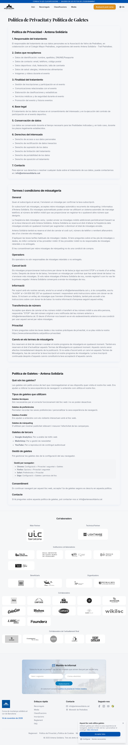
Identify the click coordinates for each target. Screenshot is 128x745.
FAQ (35, 724)
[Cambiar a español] (122, 7)
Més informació (92, 730)
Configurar (85, 739)
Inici (33, 7)
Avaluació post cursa (105, 7)
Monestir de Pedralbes (78, 710)
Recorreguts (44, 7)
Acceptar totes (100, 734)
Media (73, 7)
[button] (35, 535)
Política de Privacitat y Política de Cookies (56, 733)
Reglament (38, 720)
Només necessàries (99, 739)
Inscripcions (39, 717)
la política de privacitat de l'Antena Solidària (72, 689)
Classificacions (60, 7)
